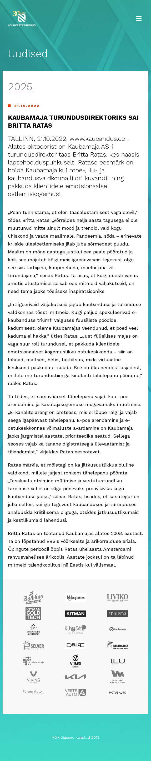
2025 (20, 87)
